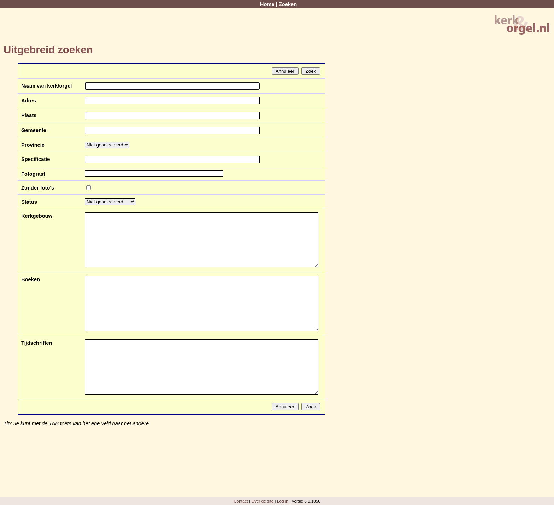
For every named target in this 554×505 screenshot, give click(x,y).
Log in (282, 501)
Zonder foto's (37, 188)
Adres (28, 100)
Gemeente (33, 130)
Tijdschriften (36, 343)
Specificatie (35, 159)
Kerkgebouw (36, 216)
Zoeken (288, 4)
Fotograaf (33, 174)
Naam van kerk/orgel (46, 86)
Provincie (33, 145)
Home (267, 4)
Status (29, 202)
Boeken (30, 279)
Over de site (262, 501)
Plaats (28, 115)
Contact (241, 501)
